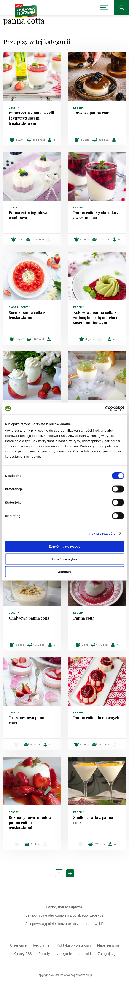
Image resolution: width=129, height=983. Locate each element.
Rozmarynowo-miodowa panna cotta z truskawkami (31, 822)
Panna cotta (83, 618)
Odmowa (64, 572)
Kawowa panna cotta (91, 112)
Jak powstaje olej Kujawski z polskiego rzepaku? (64, 915)
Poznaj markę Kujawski (64, 907)
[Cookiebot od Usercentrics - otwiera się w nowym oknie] (105, 408)
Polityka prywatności (74, 945)
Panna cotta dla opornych (96, 717)
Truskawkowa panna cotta (27, 720)
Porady (44, 954)
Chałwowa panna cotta (29, 618)
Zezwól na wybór (64, 559)
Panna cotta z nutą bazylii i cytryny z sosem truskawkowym (31, 118)
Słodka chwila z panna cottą (93, 820)
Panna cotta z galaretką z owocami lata (96, 215)
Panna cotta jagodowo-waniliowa (29, 215)
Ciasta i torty (19, 307)
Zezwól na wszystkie (64, 546)
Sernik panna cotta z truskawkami (27, 315)
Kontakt (84, 954)
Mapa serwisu (108, 945)
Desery (14, 107)
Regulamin (41, 945)
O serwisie (18, 945)
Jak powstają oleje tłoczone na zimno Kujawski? (64, 924)
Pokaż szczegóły (102, 533)
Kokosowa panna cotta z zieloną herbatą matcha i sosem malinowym (95, 317)
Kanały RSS (23, 954)
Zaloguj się (106, 954)
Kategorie (64, 954)
